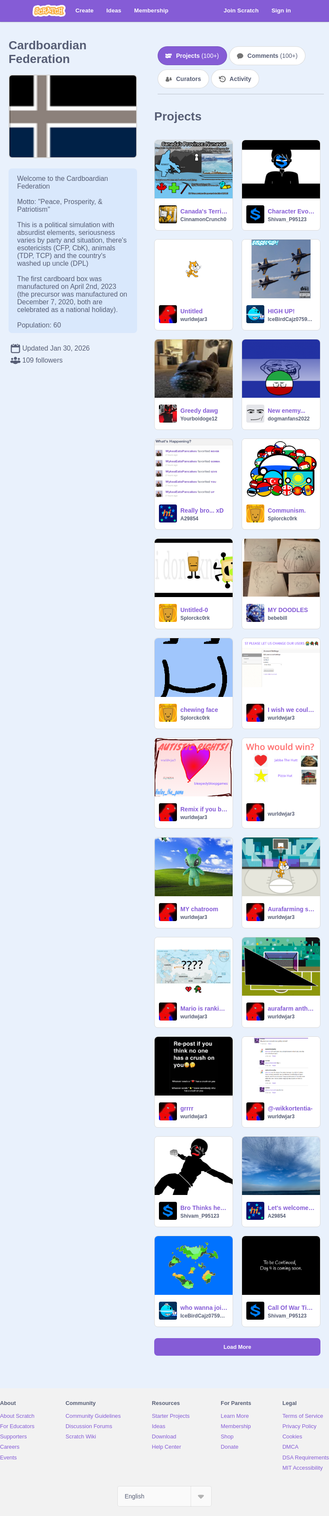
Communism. (287, 510)
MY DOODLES (288, 609)
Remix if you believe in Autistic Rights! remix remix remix (203, 809)
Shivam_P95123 (287, 219)
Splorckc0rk (282, 519)
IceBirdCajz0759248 (291, 319)
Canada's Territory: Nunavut (203, 211)
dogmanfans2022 (289, 419)
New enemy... (286, 410)
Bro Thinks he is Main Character (203, 1207)
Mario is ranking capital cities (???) (203, 1008)
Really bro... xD (202, 510)
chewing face (199, 709)
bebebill (277, 618)
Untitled (191, 311)
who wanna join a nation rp (203, 1307)
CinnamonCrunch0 (203, 219)
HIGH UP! (281, 311)
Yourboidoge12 (198, 419)
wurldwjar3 (193, 319)
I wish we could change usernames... (291, 709)
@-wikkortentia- (290, 1108)
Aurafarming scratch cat (291, 909)
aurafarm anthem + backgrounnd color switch (291, 1008)
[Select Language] (164, 1496)
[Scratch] (49, 10)
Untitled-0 (194, 609)
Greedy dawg (199, 410)
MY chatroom (199, 909)
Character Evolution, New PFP (291, 211)
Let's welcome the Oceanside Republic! (291, 1207)
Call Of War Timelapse (291, 1307)
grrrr (186, 1108)
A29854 (189, 519)
